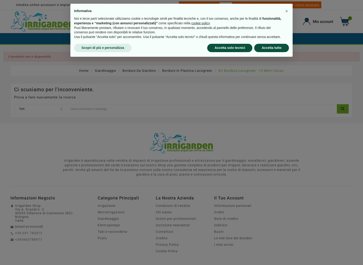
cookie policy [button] (200, 228)
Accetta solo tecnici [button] (230, 252)
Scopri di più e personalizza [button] (102, 252)
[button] (286, 215)
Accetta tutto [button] (272, 252)
